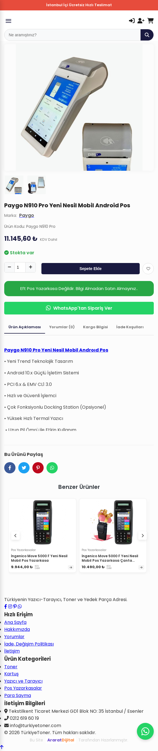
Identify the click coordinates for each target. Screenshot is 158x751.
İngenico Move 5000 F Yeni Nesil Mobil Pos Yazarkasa (39, 558)
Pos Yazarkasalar (23, 688)
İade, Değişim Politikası (29, 644)
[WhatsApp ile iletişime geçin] (20, 606)
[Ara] (147, 35)
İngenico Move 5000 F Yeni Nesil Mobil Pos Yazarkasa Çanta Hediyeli (110, 560)
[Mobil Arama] (73, 35)
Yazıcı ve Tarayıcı (23, 681)
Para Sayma (17, 695)
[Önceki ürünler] (15, 535)
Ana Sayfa (15, 622)
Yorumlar (14, 636)
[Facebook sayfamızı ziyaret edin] (5, 606)
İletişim (12, 651)
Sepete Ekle (90, 268)
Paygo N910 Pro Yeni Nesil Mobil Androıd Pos (56, 350)
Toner (10, 667)
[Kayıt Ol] (140, 21)
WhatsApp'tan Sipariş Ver (79, 308)
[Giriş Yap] (132, 21)
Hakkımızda (17, 629)
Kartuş (11, 674)
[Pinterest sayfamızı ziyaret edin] (15, 606)
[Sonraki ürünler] (142, 535)
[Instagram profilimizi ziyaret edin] (10, 606)
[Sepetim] (150, 21)
